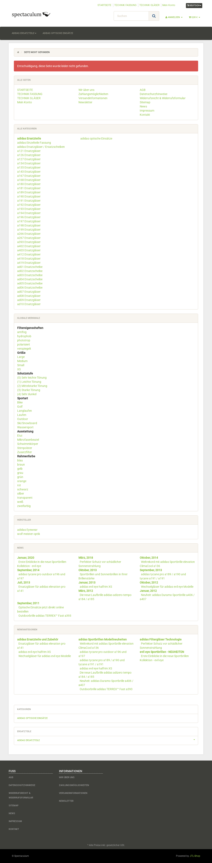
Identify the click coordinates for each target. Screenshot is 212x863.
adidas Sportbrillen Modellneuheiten (102, 639)
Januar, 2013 (86, 582)
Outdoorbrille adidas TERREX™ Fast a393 (44, 615)
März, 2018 (85, 557)
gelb (20, 468)
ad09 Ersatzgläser (29, 300)
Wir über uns (86, 89)
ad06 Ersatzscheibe (29, 287)
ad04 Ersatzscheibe (29, 279)
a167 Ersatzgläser (29, 175)
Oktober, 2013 (87, 570)
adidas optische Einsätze (58, 33)
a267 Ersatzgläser (29, 238)
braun (21, 464)
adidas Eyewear (27, 529)
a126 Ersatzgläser (29, 155)
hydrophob (24, 336)
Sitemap (145, 102)
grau (20, 472)
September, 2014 (28, 570)
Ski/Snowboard (27, 423)
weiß (20, 501)
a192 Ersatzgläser (29, 204)
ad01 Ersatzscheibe (29, 266)
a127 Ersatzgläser (29, 159)
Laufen (21, 414)
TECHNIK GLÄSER (149, 5)
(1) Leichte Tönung (29, 381)
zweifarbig (24, 506)
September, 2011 (28, 603)
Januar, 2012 (148, 590)
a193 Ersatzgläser (29, 209)
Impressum (147, 110)
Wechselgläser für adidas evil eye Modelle (167, 586)
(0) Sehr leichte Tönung (32, 377)
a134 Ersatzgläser (29, 163)
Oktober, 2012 (149, 582)
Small (20, 365)
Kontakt (145, 114)
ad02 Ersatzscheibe (29, 271)
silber (20, 493)
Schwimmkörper (27, 443)
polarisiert (23, 344)
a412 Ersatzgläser (29, 254)
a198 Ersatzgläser (29, 225)
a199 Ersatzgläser (29, 229)
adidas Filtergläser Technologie (161, 639)
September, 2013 (151, 570)
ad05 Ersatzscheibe (29, 283)
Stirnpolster (24, 448)
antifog (21, 332)
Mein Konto (168, 5)
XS (19, 369)
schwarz (22, 489)
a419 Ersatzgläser (29, 262)
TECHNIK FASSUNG (125, 5)
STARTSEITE (104, 5)
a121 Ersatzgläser (29, 151)
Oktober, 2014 (149, 557)
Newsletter (85, 102)
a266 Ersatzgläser (29, 233)
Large (21, 357)
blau (20, 460)
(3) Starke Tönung (28, 390)
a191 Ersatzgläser (29, 200)
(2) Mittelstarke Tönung (32, 386)
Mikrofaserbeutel (28, 439)
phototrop (23, 340)
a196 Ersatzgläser (29, 217)
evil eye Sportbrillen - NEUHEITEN (162, 652)
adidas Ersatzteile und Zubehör (37, 639)
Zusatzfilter (24, 452)
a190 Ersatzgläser (29, 196)
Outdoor (22, 419)
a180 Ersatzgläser (29, 184)
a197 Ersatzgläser (29, 221)
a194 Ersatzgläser (29, 213)
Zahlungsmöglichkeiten (93, 94)
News (143, 106)
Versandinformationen (92, 98)
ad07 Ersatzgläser (29, 291)
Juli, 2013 (23, 582)
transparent (25, 497)
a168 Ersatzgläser (29, 180)
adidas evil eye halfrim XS (96, 586)
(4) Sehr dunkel (26, 394)
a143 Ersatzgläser (29, 171)
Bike (20, 402)
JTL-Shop (195, 856)
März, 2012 (85, 590)
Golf (20, 406)
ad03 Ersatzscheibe (29, 275)
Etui (19, 435)
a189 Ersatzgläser (29, 192)
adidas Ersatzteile (24, 33)
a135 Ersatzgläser (29, 167)
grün (20, 477)
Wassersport (25, 427)
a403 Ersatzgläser (29, 250)
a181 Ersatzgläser (29, 188)
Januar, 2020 (25, 557)
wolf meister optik (28, 534)
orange (21, 481)
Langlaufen (24, 410)
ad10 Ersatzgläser (29, 304)
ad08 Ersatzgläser (29, 295)
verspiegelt (24, 348)
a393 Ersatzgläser (29, 242)
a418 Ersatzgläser (29, 258)
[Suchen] (131, 16)
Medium (22, 361)
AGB (143, 89)
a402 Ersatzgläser (29, 246)
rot (19, 485)
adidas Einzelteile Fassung (34, 142)
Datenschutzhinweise (153, 94)
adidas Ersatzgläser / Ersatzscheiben (41, 146)
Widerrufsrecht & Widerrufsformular (163, 98)
